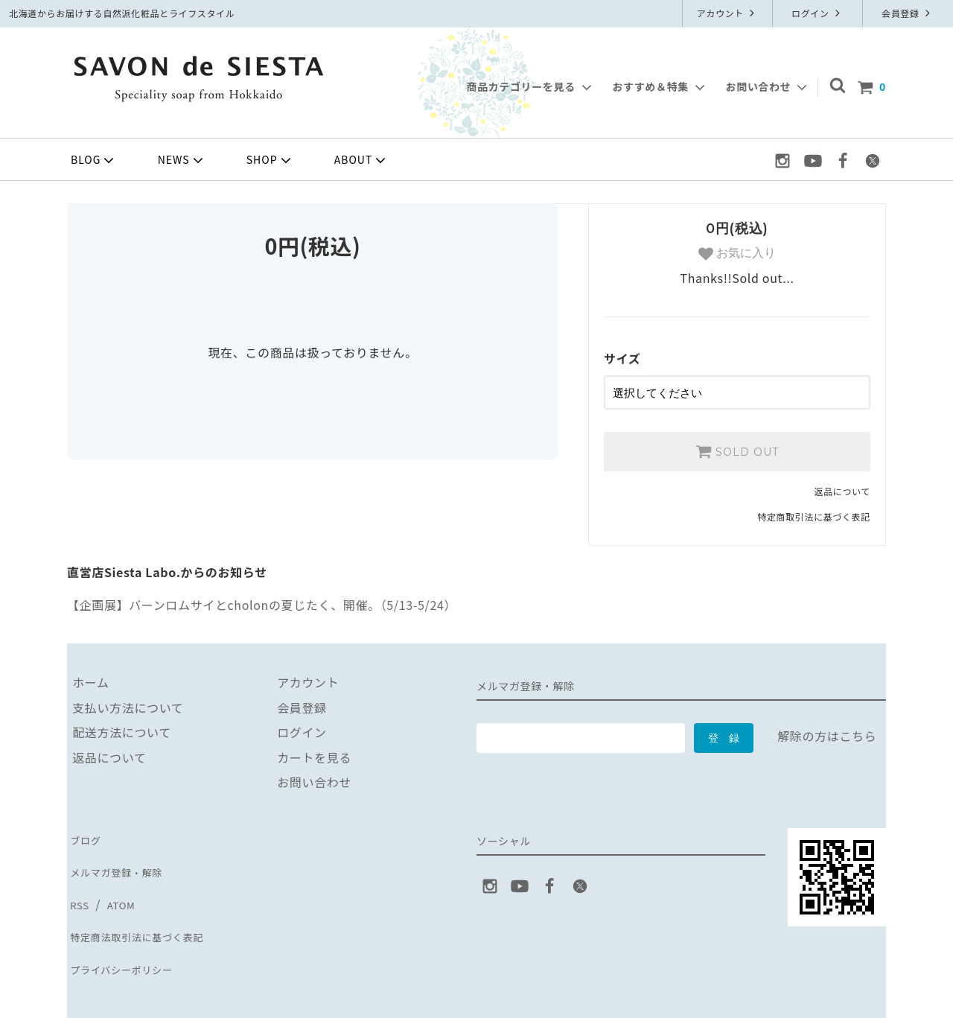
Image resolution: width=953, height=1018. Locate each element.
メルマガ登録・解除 (123, 857)
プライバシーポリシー (129, 932)
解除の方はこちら (826, 731)
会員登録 (908, 13)
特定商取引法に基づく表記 (813, 512)
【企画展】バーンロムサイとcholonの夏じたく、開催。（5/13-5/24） (261, 599)
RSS (78, 882)
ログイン (817, 13)
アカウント (728, 13)
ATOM (118, 882)
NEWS (182, 160)
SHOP (270, 160)
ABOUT (361, 160)
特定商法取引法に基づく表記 (147, 907)
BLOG (94, 160)
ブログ (85, 832)
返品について (842, 486)
